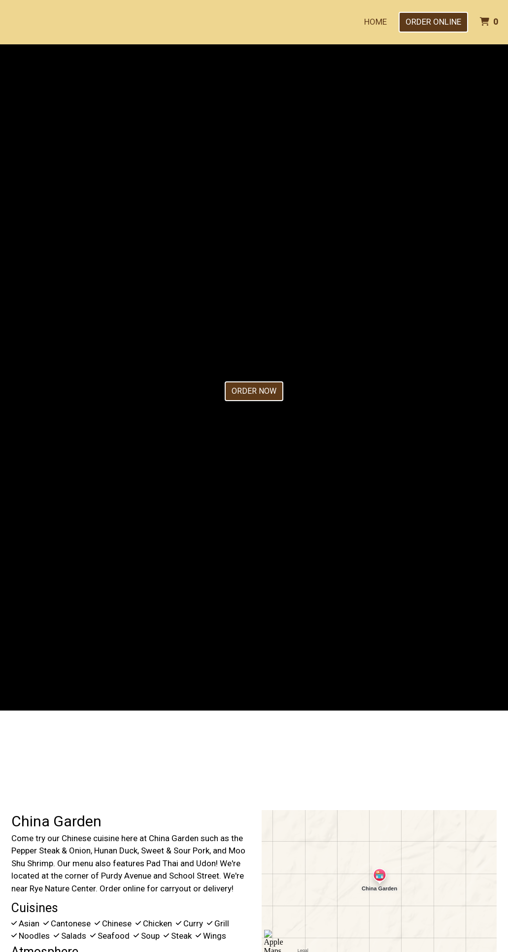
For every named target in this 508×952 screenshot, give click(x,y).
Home (375, 22)
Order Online (433, 22)
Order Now (254, 391)
